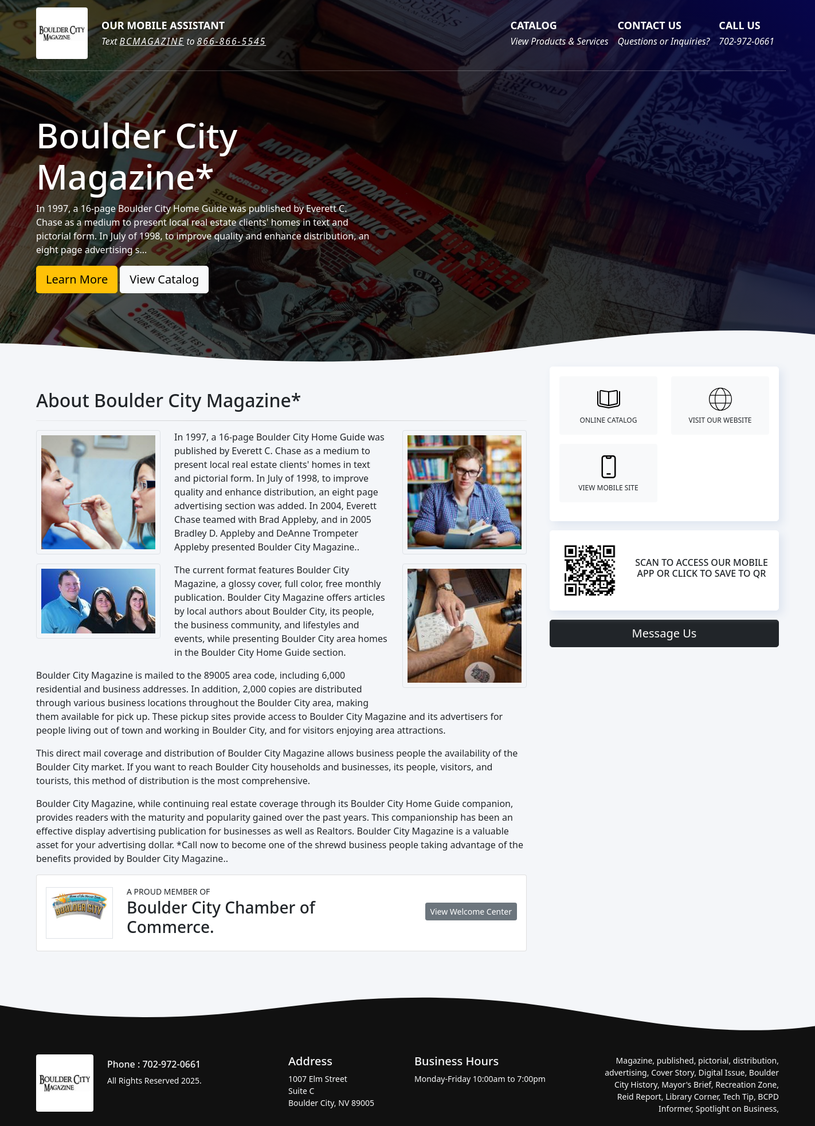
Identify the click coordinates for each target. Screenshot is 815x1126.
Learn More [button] (77, 279)
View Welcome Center (471, 911)
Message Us (664, 633)
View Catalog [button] (164, 279)
